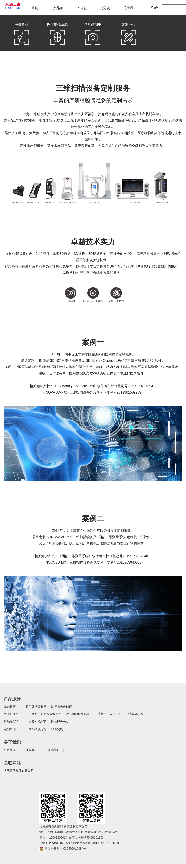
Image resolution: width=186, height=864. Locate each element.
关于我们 (128, 9)
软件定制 (57, 729)
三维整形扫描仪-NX (107, 714)
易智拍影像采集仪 (78, 714)
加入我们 (31, 750)
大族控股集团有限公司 (18, 770)
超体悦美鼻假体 (61, 706)
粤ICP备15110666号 (105, 843)
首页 (34, 8)
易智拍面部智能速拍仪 (46, 714)
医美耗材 (21, 35)
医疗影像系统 (57, 35)
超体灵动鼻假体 (36, 706)
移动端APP (92, 35)
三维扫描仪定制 (36, 729)
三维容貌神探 (134, 714)
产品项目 (58, 9)
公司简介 (10, 750)
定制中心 (128, 35)
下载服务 (82, 9)
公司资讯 (105, 9)
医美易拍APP (37, 721)
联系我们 (53, 750)
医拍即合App (59, 721)
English (155, 7)
